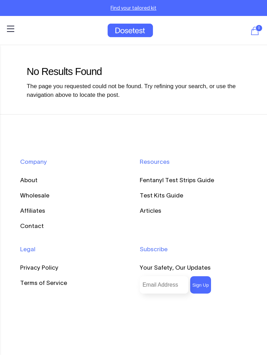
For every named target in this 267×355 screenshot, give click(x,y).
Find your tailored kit (133, 8)
